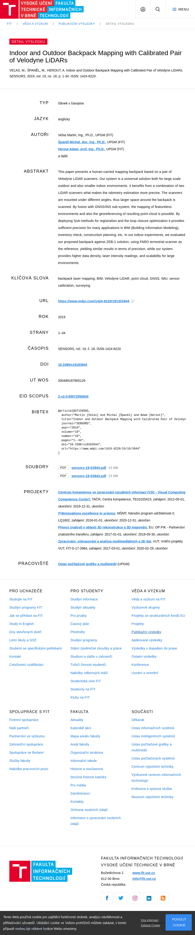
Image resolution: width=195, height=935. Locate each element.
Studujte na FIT (21, 599)
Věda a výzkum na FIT (148, 599)
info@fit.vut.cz (144, 879)
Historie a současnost (87, 769)
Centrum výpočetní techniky (152, 766)
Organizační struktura (87, 752)
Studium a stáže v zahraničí (92, 656)
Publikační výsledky (146, 632)
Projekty (137, 624)
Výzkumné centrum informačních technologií (156, 777)
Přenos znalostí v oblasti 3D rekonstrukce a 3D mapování (102, 527)
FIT (9, 23)
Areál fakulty (80, 744)
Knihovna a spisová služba (151, 789)
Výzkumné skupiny (145, 607)
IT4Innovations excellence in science (86, 513)
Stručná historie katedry (88, 777)
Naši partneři (19, 728)
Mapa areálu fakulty (85, 736)
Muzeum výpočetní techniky (152, 797)
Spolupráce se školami (26, 752)
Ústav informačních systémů (152, 728)
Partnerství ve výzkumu (27, 736)
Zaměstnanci (80, 793)
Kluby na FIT (80, 697)
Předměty (78, 632)
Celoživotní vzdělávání (26, 665)
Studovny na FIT (83, 689)
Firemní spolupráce (24, 720)
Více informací (150, 920)
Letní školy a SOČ (23, 640)
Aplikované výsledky (146, 640)
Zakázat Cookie (150, 925)
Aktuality (77, 720)
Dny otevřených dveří (25, 632)
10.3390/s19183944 (72, 365)
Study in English (21, 624)
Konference (140, 665)
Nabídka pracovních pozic (29, 769)
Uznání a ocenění (144, 673)
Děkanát (137, 720)
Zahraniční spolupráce (26, 744)
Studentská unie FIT (86, 681)
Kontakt (15, 656)
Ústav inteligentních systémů (153, 736)
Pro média (78, 785)
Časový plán (80, 624)
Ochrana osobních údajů (89, 810)
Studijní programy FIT (25, 607)
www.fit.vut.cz (143, 873)
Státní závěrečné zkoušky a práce (96, 648)
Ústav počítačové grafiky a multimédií (87, 564)
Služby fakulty (19, 761)
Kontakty (77, 801)
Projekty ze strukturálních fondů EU (158, 615)
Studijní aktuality (83, 607)
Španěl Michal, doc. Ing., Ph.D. (81, 142)
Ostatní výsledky (143, 656)
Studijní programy (84, 640)
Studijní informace (84, 599)
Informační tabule (84, 761)
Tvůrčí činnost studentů (88, 665)
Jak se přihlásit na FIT (26, 615)
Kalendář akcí (81, 728)
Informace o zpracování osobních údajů (96, 821)
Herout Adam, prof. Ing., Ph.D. (81, 149)
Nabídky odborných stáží (89, 673)
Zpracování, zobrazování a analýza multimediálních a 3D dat (104, 541)
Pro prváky (79, 615)
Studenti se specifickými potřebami (35, 648)
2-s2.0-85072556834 (73, 396)
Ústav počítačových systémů (153, 758)
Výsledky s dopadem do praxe (154, 648)
